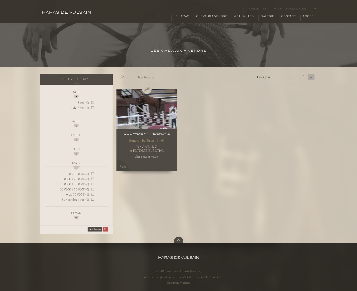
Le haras (181, 16)
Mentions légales (290, 8)
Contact (288, 16)
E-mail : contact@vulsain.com (158, 277)
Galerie (267, 16)
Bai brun (95, 229)
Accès (308, 16)
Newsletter (256, 8)
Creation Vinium (179, 282)
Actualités (244, 16)
